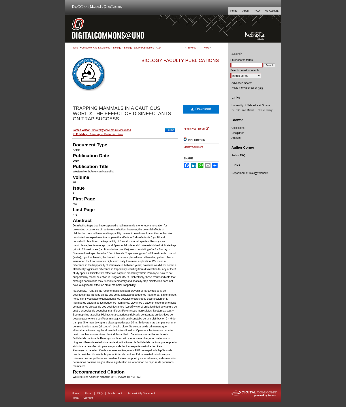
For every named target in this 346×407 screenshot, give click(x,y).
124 (159, 47)
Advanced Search (241, 83)
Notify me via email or (247, 87)
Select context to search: (244, 70)
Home (75, 47)
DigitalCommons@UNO (146, 29)
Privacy (75, 398)
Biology (117, 47)
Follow (170, 130)
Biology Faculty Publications (139, 47)
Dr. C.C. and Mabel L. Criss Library (96, 7)
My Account (115, 393)
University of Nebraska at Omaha (251, 105)
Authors (236, 137)
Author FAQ (238, 155)
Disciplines (237, 132)
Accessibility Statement (141, 393)
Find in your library (196, 128)
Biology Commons (193, 147)
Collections (237, 127)
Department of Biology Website (249, 173)
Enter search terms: (242, 60)
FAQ (100, 393)
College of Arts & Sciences (95, 47)
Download (201, 109)
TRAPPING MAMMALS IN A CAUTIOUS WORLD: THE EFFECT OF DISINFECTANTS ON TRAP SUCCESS (122, 113)
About (88, 393)
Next (206, 47)
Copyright (88, 398)
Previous (191, 47)
